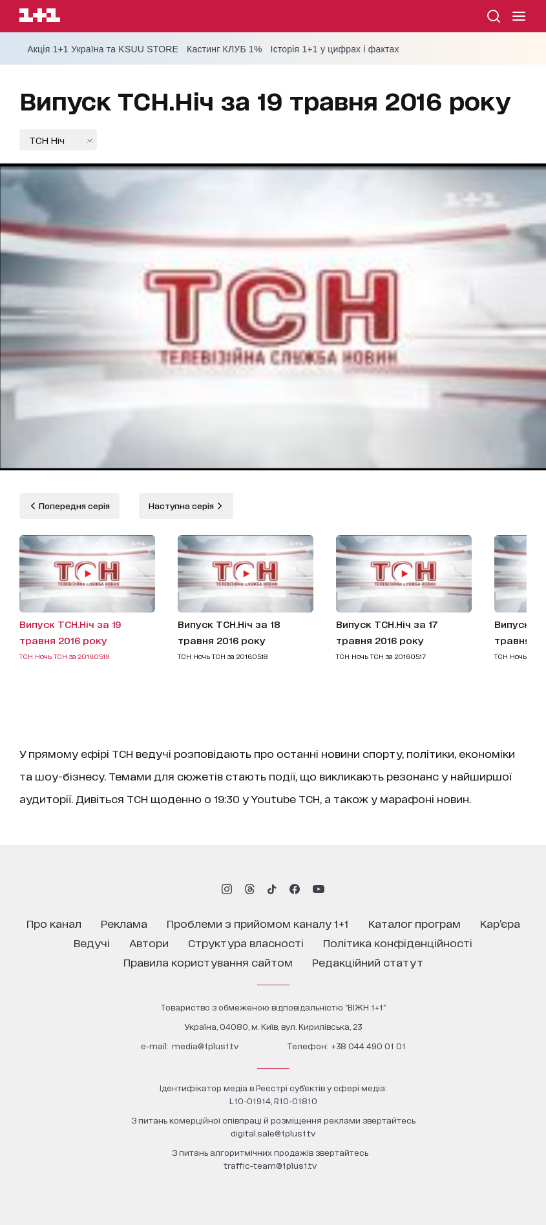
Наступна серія (182, 505)
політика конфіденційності (397, 942)
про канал (53, 923)
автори (149, 942)
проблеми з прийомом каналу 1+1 (258, 923)
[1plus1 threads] (250, 889)
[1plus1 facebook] (294, 889)
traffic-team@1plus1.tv (270, 1165)
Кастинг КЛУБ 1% (224, 49)
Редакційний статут (367, 962)
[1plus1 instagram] (227, 889)
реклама (124, 923)
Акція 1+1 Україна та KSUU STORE (102, 49)
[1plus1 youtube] (318, 889)
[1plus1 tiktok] (272, 889)
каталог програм (414, 923)
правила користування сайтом (208, 962)
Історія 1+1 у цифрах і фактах (335, 49)
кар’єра (500, 923)
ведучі (92, 942)
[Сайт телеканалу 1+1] (39, 17)
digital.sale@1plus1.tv (273, 1133)
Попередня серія (73, 505)
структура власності (246, 942)
